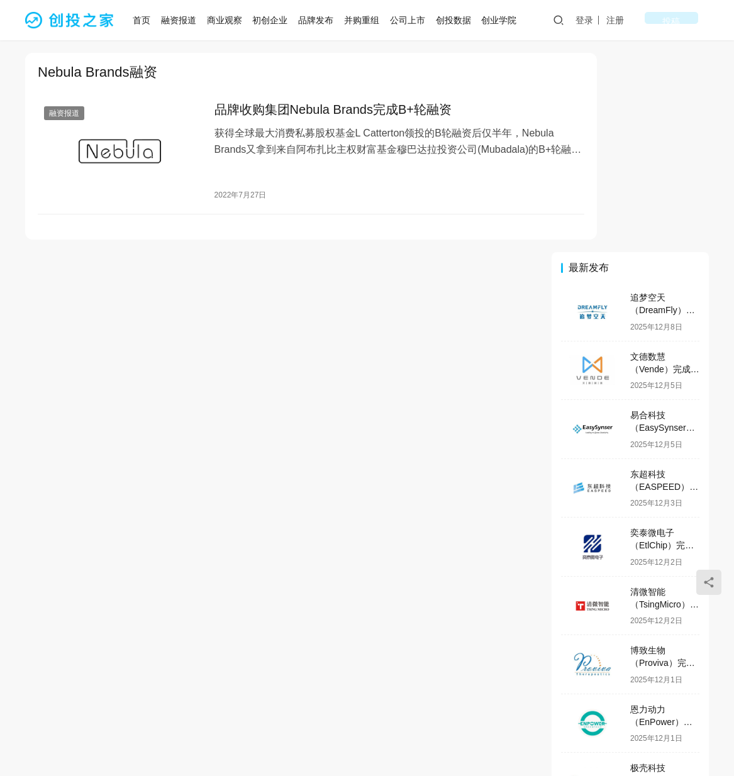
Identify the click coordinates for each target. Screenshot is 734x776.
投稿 (691, 20)
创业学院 (503, 20)
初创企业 (274, 20)
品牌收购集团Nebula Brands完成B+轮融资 (315, 111)
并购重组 (366, 20)
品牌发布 (320, 20)
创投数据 (457, 20)
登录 (624, 20)
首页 (146, 20)
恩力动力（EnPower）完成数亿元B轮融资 (664, 522)
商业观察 (228, 20)
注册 (655, 20)
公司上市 (411, 20)
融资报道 (183, 20)
